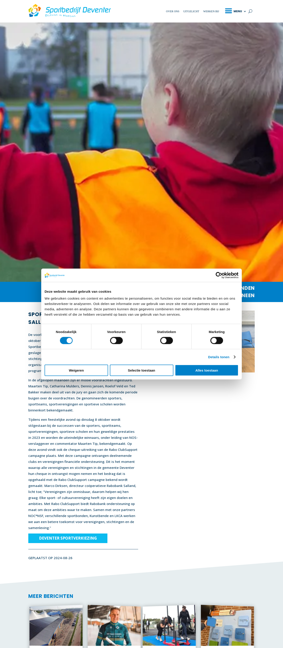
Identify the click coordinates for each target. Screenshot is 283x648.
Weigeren (76, 370)
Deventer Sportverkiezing (68, 538)
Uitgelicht (191, 11)
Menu (238, 11)
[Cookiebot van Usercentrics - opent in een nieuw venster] (218, 275)
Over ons (172, 11)
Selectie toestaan (141, 370)
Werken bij (211, 11)
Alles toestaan (206, 370)
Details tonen (218, 357)
